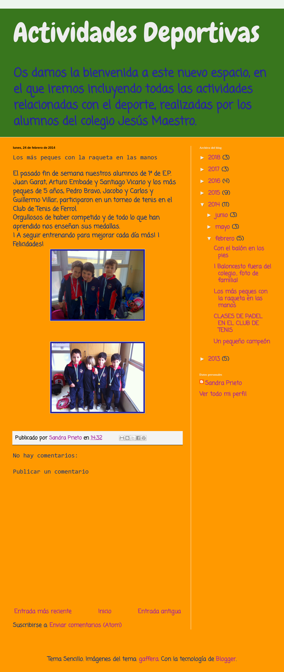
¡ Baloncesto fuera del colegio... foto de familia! (242, 273)
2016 (215, 181)
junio (222, 215)
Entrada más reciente (42, 611)
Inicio (104, 611)
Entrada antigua (159, 611)
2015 (215, 193)
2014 (215, 204)
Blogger (226, 659)
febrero (225, 238)
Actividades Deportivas (136, 32)
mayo (223, 227)
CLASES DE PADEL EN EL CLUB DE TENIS (238, 323)
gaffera (148, 659)
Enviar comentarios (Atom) (86, 625)
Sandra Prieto (223, 383)
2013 (215, 359)
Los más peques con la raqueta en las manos (240, 298)
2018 (215, 157)
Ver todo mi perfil (222, 394)
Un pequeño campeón (242, 341)
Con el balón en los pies (239, 252)
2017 (214, 169)
